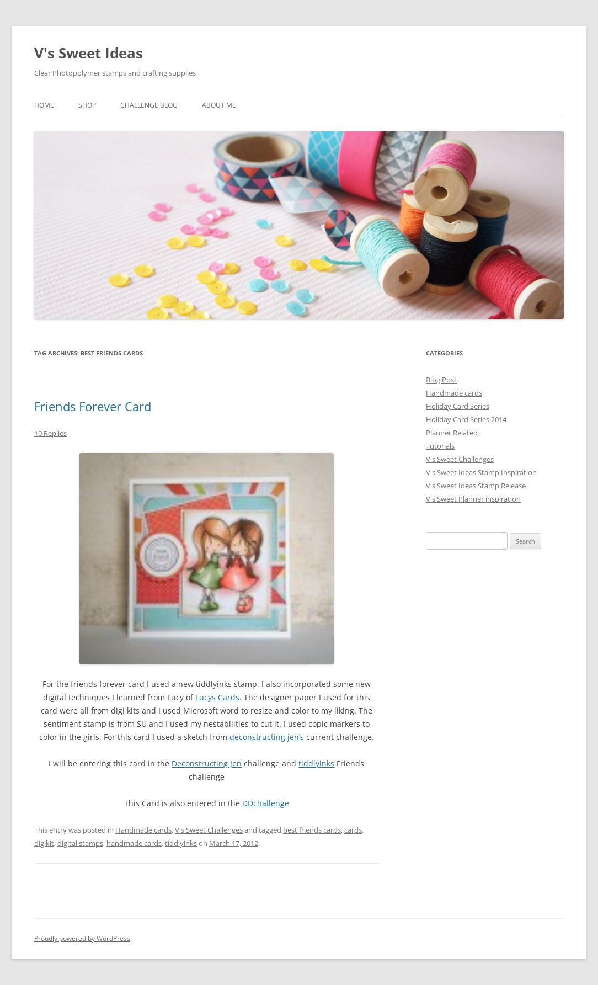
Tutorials (440, 446)
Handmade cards (143, 830)
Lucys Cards (217, 697)
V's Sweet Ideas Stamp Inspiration (481, 472)
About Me (219, 105)
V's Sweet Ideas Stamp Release (476, 486)
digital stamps (80, 843)
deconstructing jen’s (266, 737)
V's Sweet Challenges (209, 830)
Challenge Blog (149, 105)
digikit (44, 843)
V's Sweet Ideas (88, 53)
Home (44, 105)
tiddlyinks (316, 763)
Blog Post (441, 380)
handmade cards (134, 843)
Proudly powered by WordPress (82, 938)
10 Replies (50, 433)
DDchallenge (265, 803)
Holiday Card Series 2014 (466, 419)
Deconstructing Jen (207, 763)
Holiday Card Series (457, 406)
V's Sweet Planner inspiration (473, 499)
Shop (87, 105)
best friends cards (312, 830)
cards (353, 830)
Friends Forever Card (92, 406)
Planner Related (452, 433)
